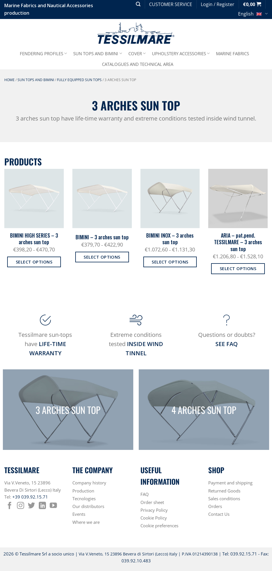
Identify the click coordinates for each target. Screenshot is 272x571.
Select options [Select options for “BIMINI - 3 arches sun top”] (102, 257)
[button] (138, 4)
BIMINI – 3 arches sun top (102, 237)
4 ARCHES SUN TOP (203, 409)
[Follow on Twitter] (31, 506)
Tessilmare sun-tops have (45, 344)
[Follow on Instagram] (20, 506)
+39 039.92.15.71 (30, 497)
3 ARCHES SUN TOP (68, 409)
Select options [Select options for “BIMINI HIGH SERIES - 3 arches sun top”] (34, 262)
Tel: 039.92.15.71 (239, 553)
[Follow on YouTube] (53, 506)
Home (9, 79)
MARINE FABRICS (232, 53)
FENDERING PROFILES (43, 53)
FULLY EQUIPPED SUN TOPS (79, 79)
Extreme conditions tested (136, 344)
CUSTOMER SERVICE (170, 4)
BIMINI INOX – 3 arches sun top (170, 239)
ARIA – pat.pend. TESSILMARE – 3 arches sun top (238, 242)
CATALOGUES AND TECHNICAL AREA (137, 64)
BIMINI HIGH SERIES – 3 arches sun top (34, 239)
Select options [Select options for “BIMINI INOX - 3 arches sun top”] (170, 262)
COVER (137, 53)
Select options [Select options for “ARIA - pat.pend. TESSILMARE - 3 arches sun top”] (238, 268)
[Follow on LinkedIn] (42, 506)
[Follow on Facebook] (9, 506)
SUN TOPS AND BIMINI (97, 53)
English (253, 15)
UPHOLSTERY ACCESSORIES (181, 53)
